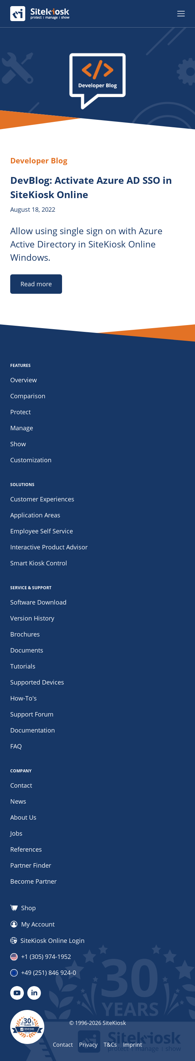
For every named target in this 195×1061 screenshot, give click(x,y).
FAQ (16, 746)
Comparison (27, 396)
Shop (23, 907)
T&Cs (110, 1044)
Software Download (38, 602)
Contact (21, 785)
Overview (23, 380)
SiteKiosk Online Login (47, 940)
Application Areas (35, 515)
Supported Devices (37, 682)
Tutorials (22, 666)
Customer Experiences (42, 499)
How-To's (23, 698)
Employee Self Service (41, 531)
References (26, 849)
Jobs (16, 833)
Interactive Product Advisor (49, 547)
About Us (23, 817)
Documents (26, 650)
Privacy (88, 1044)
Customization (30, 460)
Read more (36, 284)
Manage (21, 428)
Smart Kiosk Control (38, 563)
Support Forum (32, 714)
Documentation (32, 730)
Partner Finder (30, 865)
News (18, 801)
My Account (32, 924)
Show (18, 444)
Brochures (25, 634)
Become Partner (33, 881)
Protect (20, 412)
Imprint (132, 1044)
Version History (32, 618)
